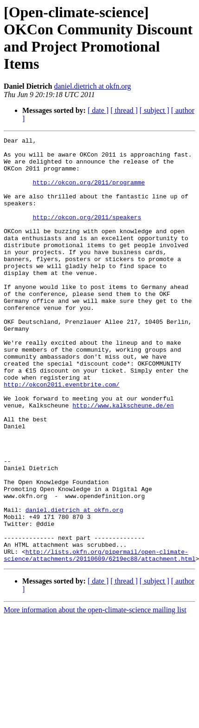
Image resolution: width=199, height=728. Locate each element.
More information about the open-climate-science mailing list (95, 695)
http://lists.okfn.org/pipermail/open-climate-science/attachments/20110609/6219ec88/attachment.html (99, 639)
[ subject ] (154, 110)
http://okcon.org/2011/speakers (86, 234)
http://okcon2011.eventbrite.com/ (62, 434)
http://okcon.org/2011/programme (88, 192)
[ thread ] (124, 110)
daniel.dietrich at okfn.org (92, 86)
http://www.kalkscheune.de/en (122, 459)
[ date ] (98, 110)
